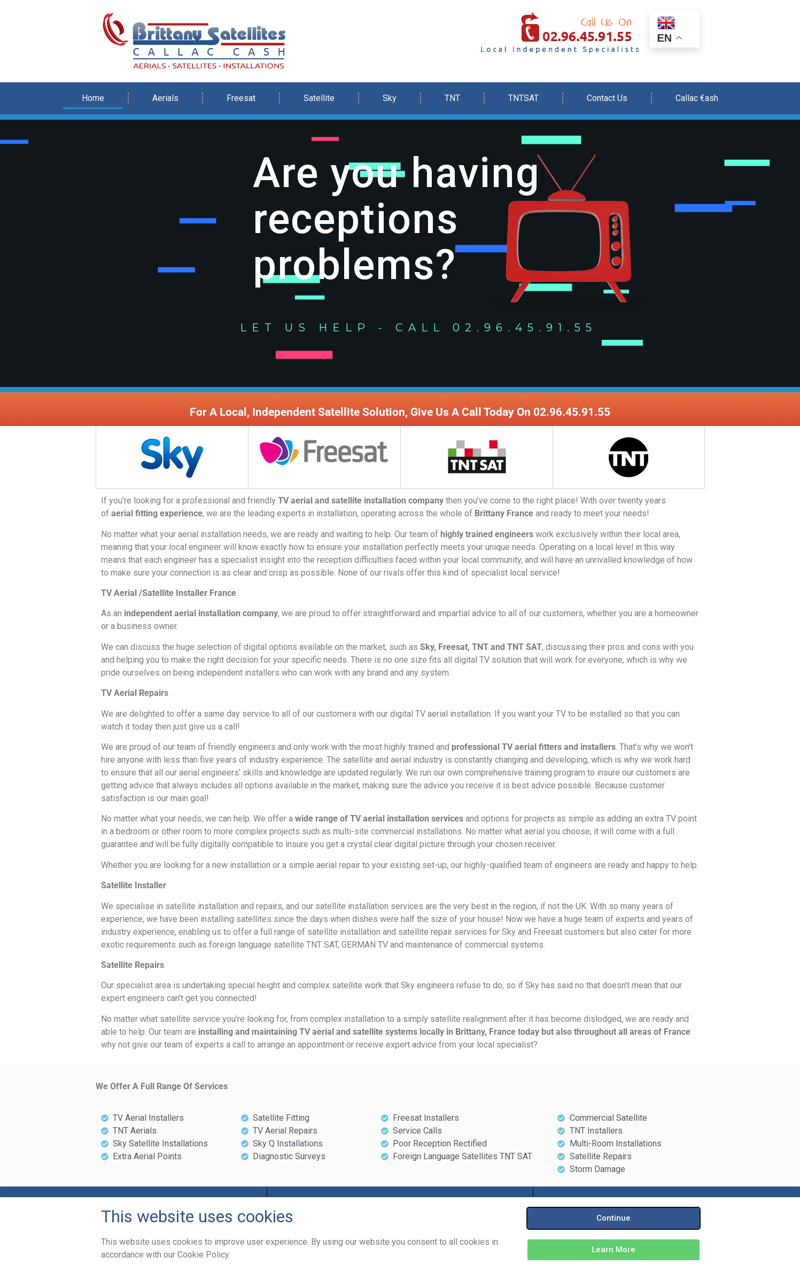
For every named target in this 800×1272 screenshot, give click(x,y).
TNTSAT (523, 98)
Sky (390, 98)
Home (93, 98)
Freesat (241, 98)
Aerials (165, 98)
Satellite (319, 98)
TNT (452, 98)
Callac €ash (696, 98)
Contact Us (607, 98)
